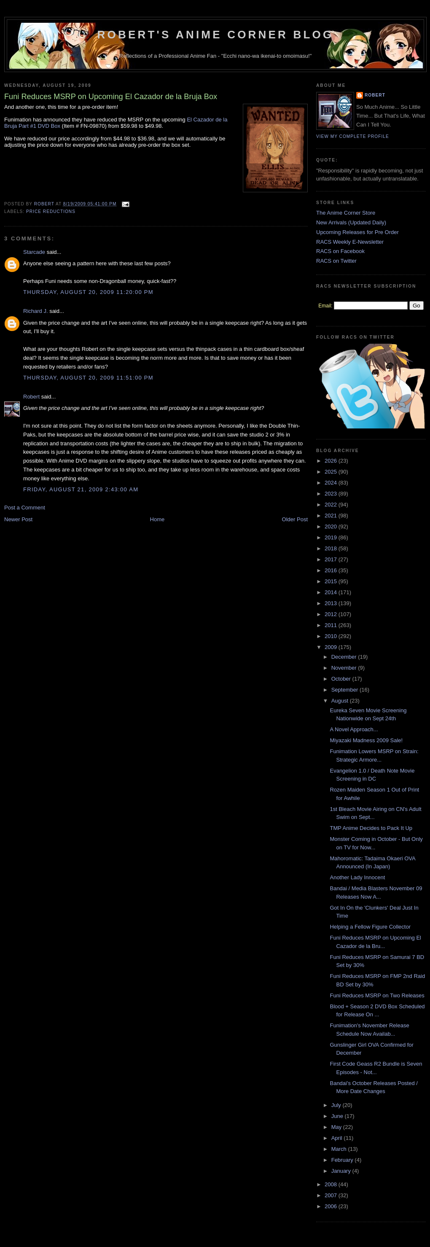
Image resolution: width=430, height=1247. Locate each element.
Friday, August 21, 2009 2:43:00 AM (80, 489)
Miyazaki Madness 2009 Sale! (366, 740)
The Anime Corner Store (345, 213)
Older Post (295, 519)
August (340, 701)
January (341, 1171)
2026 (332, 461)
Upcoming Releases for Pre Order (357, 232)
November (344, 668)
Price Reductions (50, 211)
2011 (332, 625)
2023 (332, 493)
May (337, 1127)
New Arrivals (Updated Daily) (351, 222)
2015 (332, 581)
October (341, 679)
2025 (332, 472)
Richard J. (35, 311)
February (343, 1160)
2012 (332, 614)
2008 (332, 1184)
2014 (332, 592)
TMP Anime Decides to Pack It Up (371, 828)
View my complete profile (352, 136)
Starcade (34, 252)
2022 (332, 504)
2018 (332, 548)
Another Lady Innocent (357, 877)
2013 (332, 603)
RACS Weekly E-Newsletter (350, 242)
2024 (332, 482)
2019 (332, 537)
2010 (332, 636)
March (339, 1149)
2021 (332, 515)
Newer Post (18, 519)
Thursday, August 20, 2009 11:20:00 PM (88, 292)
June (338, 1116)
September (345, 690)
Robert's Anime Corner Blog (215, 34)
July (337, 1105)
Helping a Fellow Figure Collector (370, 927)
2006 (332, 1206)
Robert (31, 396)
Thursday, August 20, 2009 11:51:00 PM (88, 377)
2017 (332, 559)
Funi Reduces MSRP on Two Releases (377, 995)
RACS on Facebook (340, 251)
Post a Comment (24, 507)
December (344, 657)
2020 (332, 526)
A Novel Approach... (354, 729)
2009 (332, 647)
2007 (332, 1195)
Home (157, 519)
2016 (332, 570)
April (337, 1138)
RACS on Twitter (336, 261)
